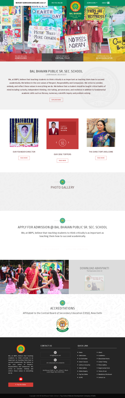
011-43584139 (60, 363)
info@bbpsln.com (55, 355)
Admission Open (104, 57)
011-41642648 (51, 363)
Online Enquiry (82, 371)
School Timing (102, 362)
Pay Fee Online (57, 3)
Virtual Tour (62, 57)
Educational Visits (103, 359)
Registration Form (103, 368)
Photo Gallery (102, 365)
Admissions (91, 3)
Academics (101, 355)
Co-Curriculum (82, 359)
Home (79, 352)
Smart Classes (82, 362)
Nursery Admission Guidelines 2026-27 (31, 3)
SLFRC (80, 377)
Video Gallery (82, 368)
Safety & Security (83, 365)
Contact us (101, 377)
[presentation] (56, 142)
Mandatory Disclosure (104, 374)
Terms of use (102, 371)
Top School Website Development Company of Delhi (78, 396)
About (99, 352)
